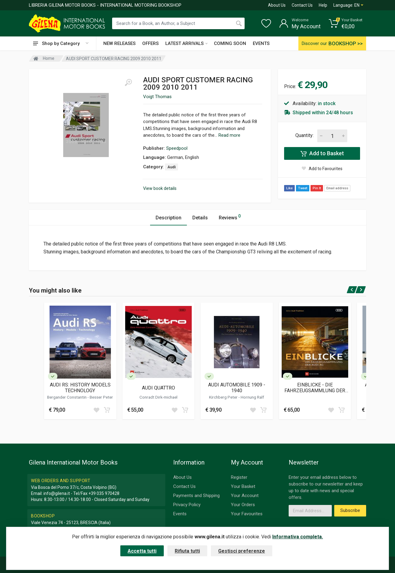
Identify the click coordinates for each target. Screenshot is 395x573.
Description (168, 218)
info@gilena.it (56, 493)
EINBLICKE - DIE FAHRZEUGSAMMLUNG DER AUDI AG (314, 387)
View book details (160, 188)
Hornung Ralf (252, 397)
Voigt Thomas (157, 96)
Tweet (302, 188)
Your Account (245, 495)
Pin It (317, 188)
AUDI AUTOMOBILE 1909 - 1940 (236, 387)
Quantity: (304, 135)
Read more (229, 135)
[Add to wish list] (96, 409)
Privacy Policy (187, 504)
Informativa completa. (297, 537)
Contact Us (302, 5)
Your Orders (243, 504)
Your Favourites (247, 513)
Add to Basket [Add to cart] (322, 153)
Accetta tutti (142, 551)
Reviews (230, 217)
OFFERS (150, 43)
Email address (337, 188)
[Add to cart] (106, 409)
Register (239, 477)
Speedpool (176, 148)
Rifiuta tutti (187, 551)
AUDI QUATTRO (158, 388)
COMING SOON (230, 43)
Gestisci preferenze (241, 551)
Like (289, 188)
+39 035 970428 (103, 493)
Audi (171, 167)
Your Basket (243, 486)
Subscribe (350, 510)
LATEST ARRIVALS (186, 43)
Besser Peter (101, 397)
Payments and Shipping (196, 495)
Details (200, 218)
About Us (277, 5)
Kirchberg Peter (224, 397)
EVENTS (261, 43)
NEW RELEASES (119, 43)
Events (180, 513)
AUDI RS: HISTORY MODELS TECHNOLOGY (80, 387)
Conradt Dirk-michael (158, 397)
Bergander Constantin (67, 397)
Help (323, 5)
